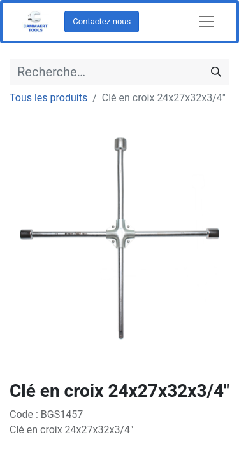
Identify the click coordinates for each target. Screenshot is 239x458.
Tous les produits (48, 98)
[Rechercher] (216, 72)
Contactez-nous (102, 21)
